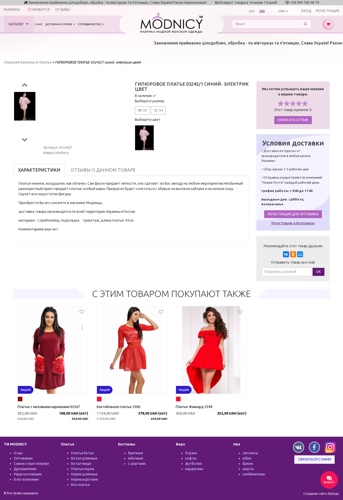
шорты (248, 469)
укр (262, 11)
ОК (318, 272)
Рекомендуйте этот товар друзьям (293, 246)
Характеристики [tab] (39, 169)
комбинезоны (254, 474)
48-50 (142, 110)
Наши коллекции (27, 474)
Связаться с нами (314, 459)
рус (252, 11)
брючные (135, 453)
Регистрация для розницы (293, 223)
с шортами (137, 464)
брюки (248, 464)
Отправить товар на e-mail (293, 262)
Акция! (25, 390)
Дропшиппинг (25, 469)
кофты (190, 458)
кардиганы (194, 469)
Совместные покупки (31, 464)
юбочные (135, 458)
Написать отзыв (293, 120)
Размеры (12, 10)
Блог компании (26, 479)
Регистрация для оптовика (293, 214)
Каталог (19, 24)
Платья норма (82, 469)
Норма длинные (84, 474)
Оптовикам (23, 458)
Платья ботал (82, 453)
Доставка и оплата (59, 24)
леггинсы (250, 453)
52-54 (158, 110)
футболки (193, 464)
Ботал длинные (84, 458)
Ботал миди (81, 464)
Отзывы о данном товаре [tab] (103, 169)
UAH (281, 11)
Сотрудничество (90, 24)
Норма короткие (84, 479)
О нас (39, 24)
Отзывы (62, 10)
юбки (247, 458)
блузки (191, 453)
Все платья (80, 485)
